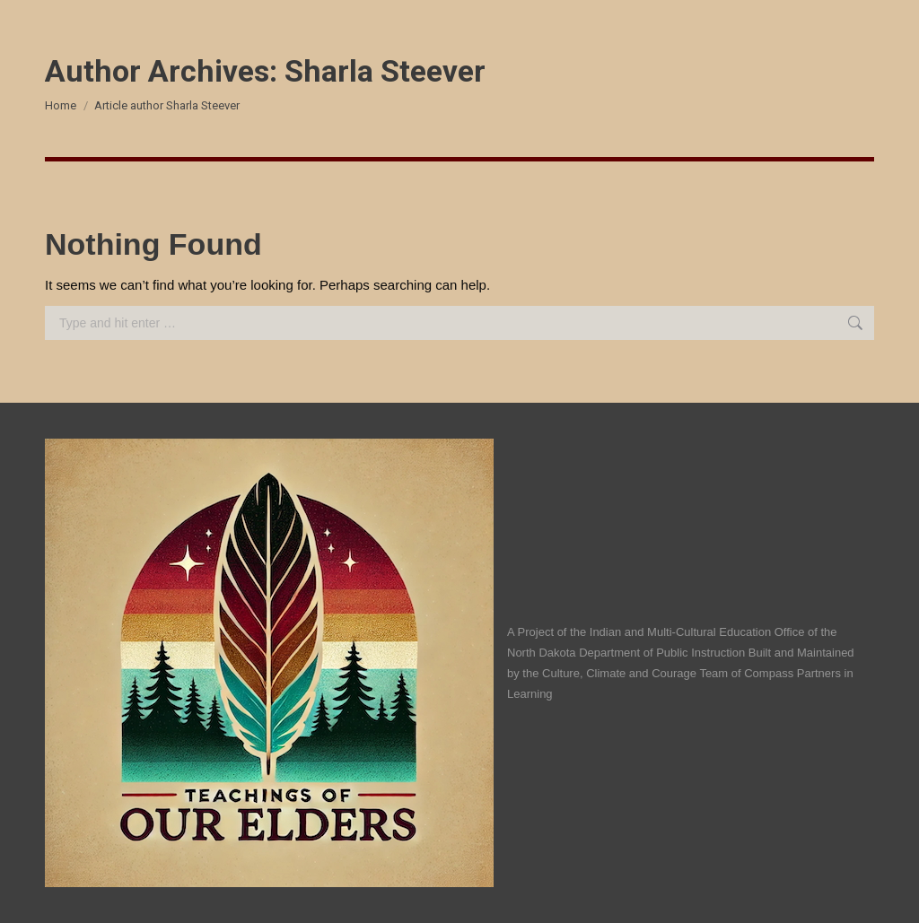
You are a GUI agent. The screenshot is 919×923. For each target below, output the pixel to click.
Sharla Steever (385, 71)
